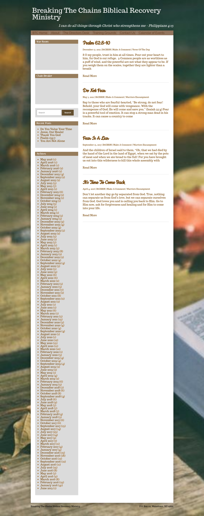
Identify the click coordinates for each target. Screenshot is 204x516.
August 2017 (48, 429)
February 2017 (49, 446)
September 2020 (50, 331)
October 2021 (48, 295)
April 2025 (46, 189)
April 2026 (47, 162)
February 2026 (49, 168)
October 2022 (48, 260)
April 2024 (46, 209)
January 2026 (49, 171)
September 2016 (50, 461)
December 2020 (50, 322)
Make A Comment (121, 49)
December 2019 (50, 358)
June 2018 (46, 402)
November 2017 (50, 420)
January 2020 (49, 355)
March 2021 (47, 313)
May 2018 (46, 405)
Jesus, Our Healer (52, 132)
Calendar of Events (151, 33)
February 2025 (49, 192)
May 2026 (46, 159)
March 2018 (47, 411)
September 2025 (50, 177)
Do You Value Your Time (56, 129)
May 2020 (46, 343)
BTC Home (40, 33)
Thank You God (50, 135)
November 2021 (50, 292)
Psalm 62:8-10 (96, 43)
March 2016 (47, 479)
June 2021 (46, 307)
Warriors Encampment (137, 97)
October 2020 (48, 328)
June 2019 (46, 369)
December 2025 (50, 174)
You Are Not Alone (52, 141)
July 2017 (46, 432)
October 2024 (48, 201)
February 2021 (49, 316)
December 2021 (50, 289)
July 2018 (46, 399)
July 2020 (46, 337)
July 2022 (46, 269)
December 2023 (50, 221)
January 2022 (49, 287)
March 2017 (47, 444)
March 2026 (48, 165)
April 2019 (46, 375)
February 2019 (49, 381)
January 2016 (49, 485)
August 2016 (48, 464)
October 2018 (48, 393)
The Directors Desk (76, 33)
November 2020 (50, 325)
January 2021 (49, 319)
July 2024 (46, 204)
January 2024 (49, 218)
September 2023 (50, 230)
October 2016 (48, 458)
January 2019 (49, 384)
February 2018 (49, 414)
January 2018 (49, 417)
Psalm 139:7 (47, 138)
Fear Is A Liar (96, 138)
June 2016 (46, 470)
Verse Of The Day (141, 49)
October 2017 (48, 423)
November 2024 (50, 198)
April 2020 (46, 346)
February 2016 (49, 482)
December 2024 (50, 195)
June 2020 (46, 340)
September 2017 (50, 426)
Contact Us (127, 33)
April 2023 (46, 245)
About (55, 33)
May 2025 (46, 186)
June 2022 (46, 272)
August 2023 (48, 233)
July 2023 (46, 236)
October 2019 (48, 361)
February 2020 (49, 352)
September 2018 (50, 396)
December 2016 (50, 452)
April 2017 (46, 441)
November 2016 (50, 455)
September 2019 (50, 364)
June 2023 (46, 239)
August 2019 (48, 366)
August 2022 (48, 266)
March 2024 (47, 212)
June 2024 (46, 207)
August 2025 (48, 180)
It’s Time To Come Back (104, 182)
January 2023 (49, 254)
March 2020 (47, 349)
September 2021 (50, 298)
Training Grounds (104, 33)
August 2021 (48, 301)
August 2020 (48, 334)
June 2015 (46, 488)
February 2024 (49, 215)
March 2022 (47, 281)
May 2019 (46, 372)
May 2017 (46, 438)
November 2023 (50, 224)
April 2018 (46, 408)
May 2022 (46, 275)
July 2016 (46, 467)
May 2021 (46, 310)
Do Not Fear (94, 90)
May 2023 (46, 242)
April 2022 (46, 278)
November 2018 (50, 390)
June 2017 (46, 435)
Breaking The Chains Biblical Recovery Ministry (96, 13)
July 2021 (46, 304)
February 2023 (49, 251)
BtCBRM (106, 49)
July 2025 (46, 183)
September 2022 (50, 263)
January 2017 (49, 449)
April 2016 (46, 476)
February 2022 (49, 284)
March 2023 (47, 248)
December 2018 (50, 387)
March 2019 (47, 378)
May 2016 (46, 473)
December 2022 (50, 257)
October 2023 (48, 227)
